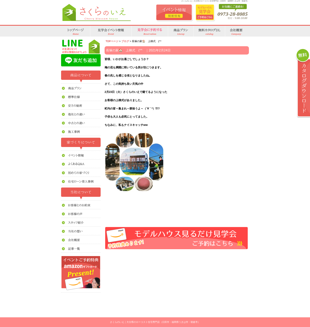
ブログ (125, 41)
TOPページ (112, 41)
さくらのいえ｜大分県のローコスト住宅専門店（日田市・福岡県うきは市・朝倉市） (155, 322)
